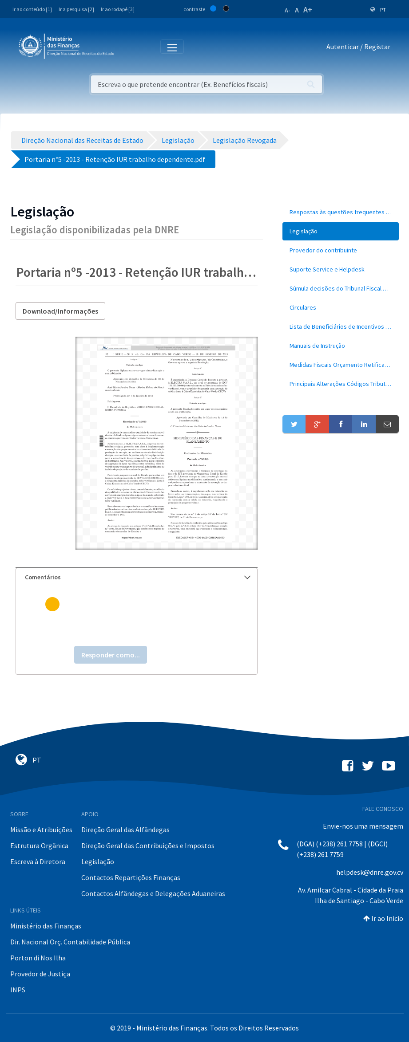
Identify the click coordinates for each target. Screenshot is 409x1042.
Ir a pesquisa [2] (76, 9)
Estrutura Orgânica (39, 845)
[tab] (136, 577)
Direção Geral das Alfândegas (125, 829)
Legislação (97, 861)
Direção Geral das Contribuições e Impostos (147, 845)
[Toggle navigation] (128, 47)
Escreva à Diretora (37, 861)
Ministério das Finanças (45, 925)
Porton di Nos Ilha (38, 957)
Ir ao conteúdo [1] (32, 9)
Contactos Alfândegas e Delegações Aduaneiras (153, 893)
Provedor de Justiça (40, 973)
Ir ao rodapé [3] (118, 9)
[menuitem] (340, 212)
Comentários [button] (137, 577)
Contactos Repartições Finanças (130, 877)
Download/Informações (60, 311)
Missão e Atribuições (41, 829)
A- (287, 10)
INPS (17, 989)
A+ (307, 9)
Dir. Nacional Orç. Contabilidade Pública (70, 941)
